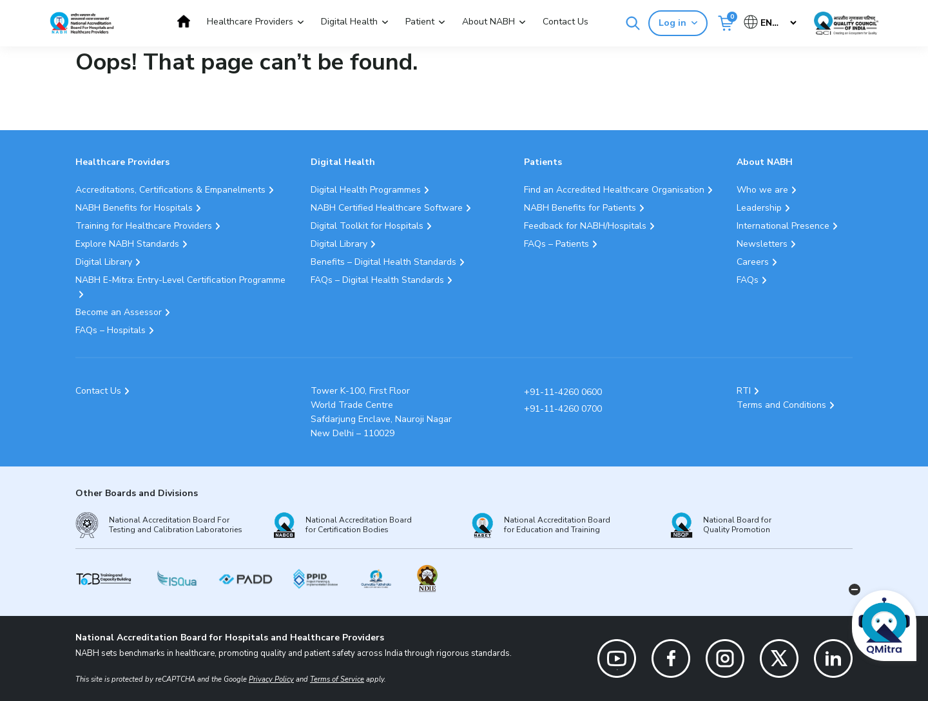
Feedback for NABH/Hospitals (585, 226)
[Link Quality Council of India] (846, 23)
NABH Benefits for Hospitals (134, 208)
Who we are (762, 190)
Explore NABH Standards (127, 244)
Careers (753, 262)
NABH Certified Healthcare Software (387, 208)
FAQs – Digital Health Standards (377, 280)
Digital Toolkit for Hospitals (367, 226)
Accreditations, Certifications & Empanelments (170, 190)
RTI (744, 391)
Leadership (759, 208)
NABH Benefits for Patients (580, 208)
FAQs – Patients (556, 244)
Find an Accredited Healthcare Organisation (614, 190)
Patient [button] (419, 21)
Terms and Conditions (781, 405)
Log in (678, 23)
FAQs (748, 280)
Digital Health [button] (349, 21)
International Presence (783, 226)
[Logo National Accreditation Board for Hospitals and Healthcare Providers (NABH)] (82, 23)
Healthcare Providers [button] (250, 21)
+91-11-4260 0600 (563, 392)
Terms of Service (337, 679)
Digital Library (103, 262)
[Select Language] (771, 23)
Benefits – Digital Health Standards (383, 262)
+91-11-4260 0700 (563, 409)
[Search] (633, 23)
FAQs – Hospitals (110, 330)
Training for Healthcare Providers (143, 226)
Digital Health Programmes (366, 190)
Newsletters (762, 244)
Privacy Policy (271, 679)
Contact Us (565, 21)
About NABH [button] (488, 21)
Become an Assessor (118, 312)
